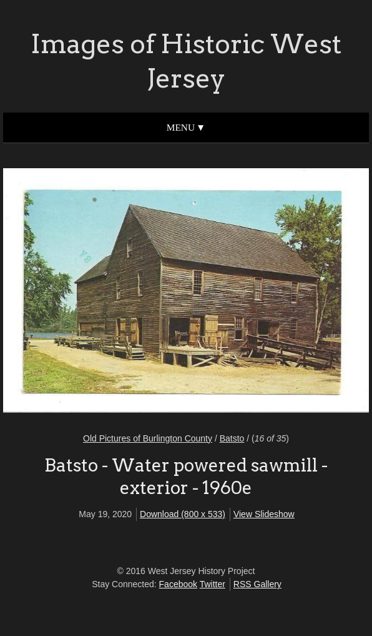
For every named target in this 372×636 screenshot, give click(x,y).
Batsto (232, 438)
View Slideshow (264, 514)
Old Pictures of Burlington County (147, 438)
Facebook (178, 584)
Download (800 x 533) (182, 514)
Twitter (212, 584)
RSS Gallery (257, 584)
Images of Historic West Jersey (186, 61)
